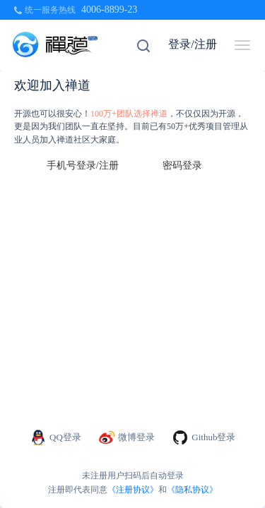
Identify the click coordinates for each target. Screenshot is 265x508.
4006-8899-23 (109, 9)
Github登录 (203, 437)
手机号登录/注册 (83, 165)
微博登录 (126, 437)
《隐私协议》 (192, 490)
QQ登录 (55, 437)
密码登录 (182, 165)
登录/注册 (192, 44)
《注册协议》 (132, 490)
